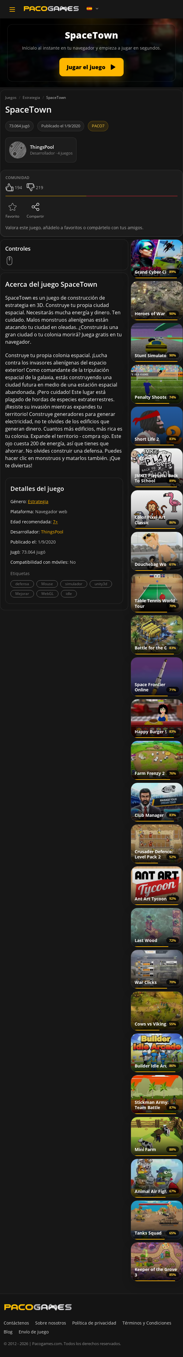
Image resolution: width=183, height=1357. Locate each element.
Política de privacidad (94, 1323)
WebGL (47, 593)
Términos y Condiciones (146, 1323)
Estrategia (38, 501)
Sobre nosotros (50, 1323)
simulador (73, 583)
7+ (55, 522)
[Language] (93, 8)
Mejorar (22, 593)
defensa (22, 583)
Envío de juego (34, 1332)
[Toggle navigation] (12, 9)
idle (69, 593)
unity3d (101, 583)
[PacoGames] (38, 1307)
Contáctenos (16, 1323)
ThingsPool (52, 532)
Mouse (47, 583)
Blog (8, 1332)
